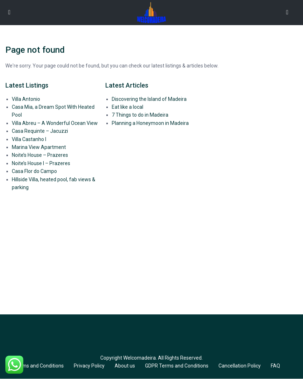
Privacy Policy (89, 366)
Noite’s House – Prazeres (40, 155)
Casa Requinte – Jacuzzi (40, 131)
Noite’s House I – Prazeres (41, 163)
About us (125, 366)
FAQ (275, 366)
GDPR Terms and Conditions (176, 366)
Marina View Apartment (39, 147)
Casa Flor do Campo (34, 171)
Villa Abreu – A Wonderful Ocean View (55, 123)
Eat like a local (127, 107)
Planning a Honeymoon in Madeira (150, 123)
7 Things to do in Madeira (140, 115)
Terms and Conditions (39, 366)
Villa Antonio (26, 99)
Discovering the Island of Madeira (149, 99)
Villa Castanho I (29, 139)
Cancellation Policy (239, 366)
